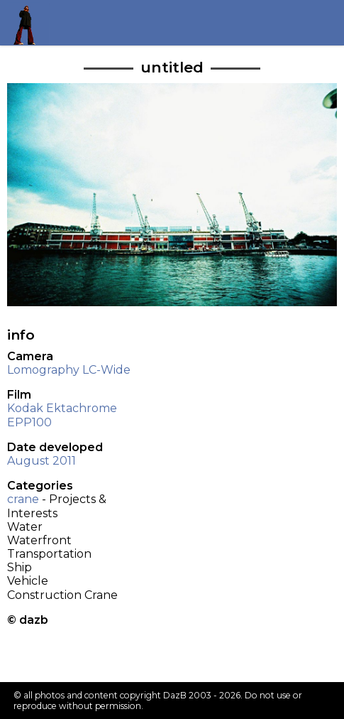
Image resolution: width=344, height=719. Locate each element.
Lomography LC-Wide (69, 370)
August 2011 (41, 460)
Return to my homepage (29, 22)
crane (23, 499)
